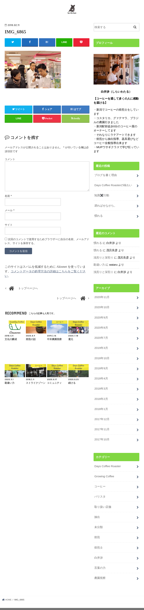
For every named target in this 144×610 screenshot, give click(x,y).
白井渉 (98, 551)
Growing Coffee (104, 472)
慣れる (98, 216)
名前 (8, 197)
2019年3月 (101, 346)
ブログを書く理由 (105, 176)
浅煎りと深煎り (103, 257)
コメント (10, 161)
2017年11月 (101, 426)
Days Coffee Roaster (107, 462)
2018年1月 (101, 406)
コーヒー (100, 482)
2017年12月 (101, 416)
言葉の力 (100, 561)
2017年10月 (101, 436)
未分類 (98, 521)
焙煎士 (98, 541)
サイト (9, 226)
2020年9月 (101, 316)
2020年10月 (101, 307)
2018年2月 (101, 396)
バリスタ (100, 492)
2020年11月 (101, 297)
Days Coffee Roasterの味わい (112, 186)
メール (10, 212)
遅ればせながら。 (105, 206)
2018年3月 (101, 386)
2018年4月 (101, 376)
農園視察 (100, 571)
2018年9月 (101, 366)
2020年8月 (101, 326)
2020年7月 (101, 336)
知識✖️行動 (101, 196)
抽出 (97, 511)
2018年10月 (101, 356)
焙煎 (97, 531)
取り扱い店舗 (102, 502)
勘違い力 (99, 265)
